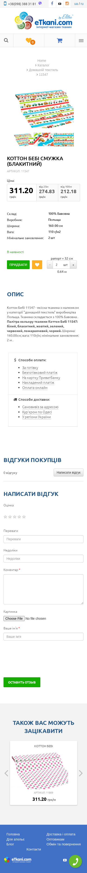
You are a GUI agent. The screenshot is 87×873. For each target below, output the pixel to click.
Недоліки (10, 550)
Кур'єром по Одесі (37, 411)
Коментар (11, 569)
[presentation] (38, 659)
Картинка (10, 611)
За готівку (30, 367)
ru (82, 4)
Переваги (10, 530)
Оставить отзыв (22, 682)
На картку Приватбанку (41, 377)
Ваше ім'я (11, 628)
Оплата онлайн (35, 387)
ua (76, 4)
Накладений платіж (38, 382)
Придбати (18, 264)
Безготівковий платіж (40, 372)
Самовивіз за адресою (40, 406)
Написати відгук (69, 472)
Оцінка (8, 505)
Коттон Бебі (43, 746)
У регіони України (36, 416)
